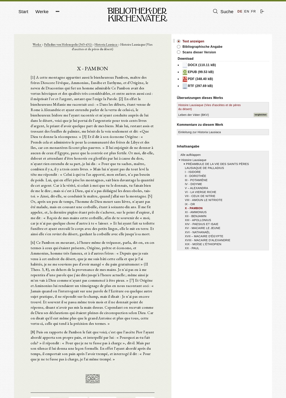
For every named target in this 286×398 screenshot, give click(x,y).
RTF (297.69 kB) (233, 86)
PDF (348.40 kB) (233, 79)
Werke (41, 11)
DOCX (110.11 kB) (235, 65)
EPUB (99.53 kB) (234, 72)
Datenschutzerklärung (225, 388)
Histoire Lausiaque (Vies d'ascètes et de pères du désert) (231, 109)
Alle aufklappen (227, 162)
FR (253, 11)
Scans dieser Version (235, 52)
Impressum (218, 385)
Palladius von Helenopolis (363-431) (70, 46)
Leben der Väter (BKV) (230, 118)
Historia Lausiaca (108, 46)
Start (23, 11)
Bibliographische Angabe (239, 46)
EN (246, 11)
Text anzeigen (230, 41)
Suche (223, 11)
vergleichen (261, 119)
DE (240, 11)
